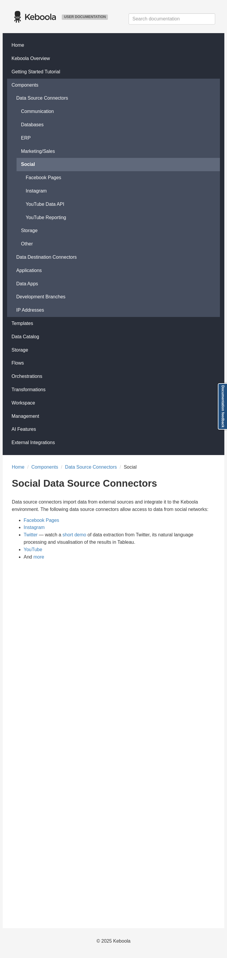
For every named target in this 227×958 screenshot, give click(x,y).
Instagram (36, 190)
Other (27, 243)
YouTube (33, 549)
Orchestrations (27, 376)
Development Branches (40, 296)
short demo (74, 534)
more (38, 556)
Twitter (31, 534)
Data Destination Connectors (46, 257)
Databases (32, 124)
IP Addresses (30, 310)
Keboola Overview (31, 58)
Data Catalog (25, 336)
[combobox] (172, 19)
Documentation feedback (223, 406)
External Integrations (33, 442)
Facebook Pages (43, 177)
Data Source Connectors (42, 98)
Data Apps (27, 283)
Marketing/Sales (38, 151)
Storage (29, 230)
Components (25, 85)
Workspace (23, 402)
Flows (18, 362)
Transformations (29, 389)
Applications (29, 270)
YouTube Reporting (46, 217)
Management (25, 416)
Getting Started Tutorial (36, 71)
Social (28, 164)
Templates (22, 323)
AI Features (24, 429)
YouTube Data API (45, 204)
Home (18, 45)
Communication (37, 111)
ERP (26, 137)
